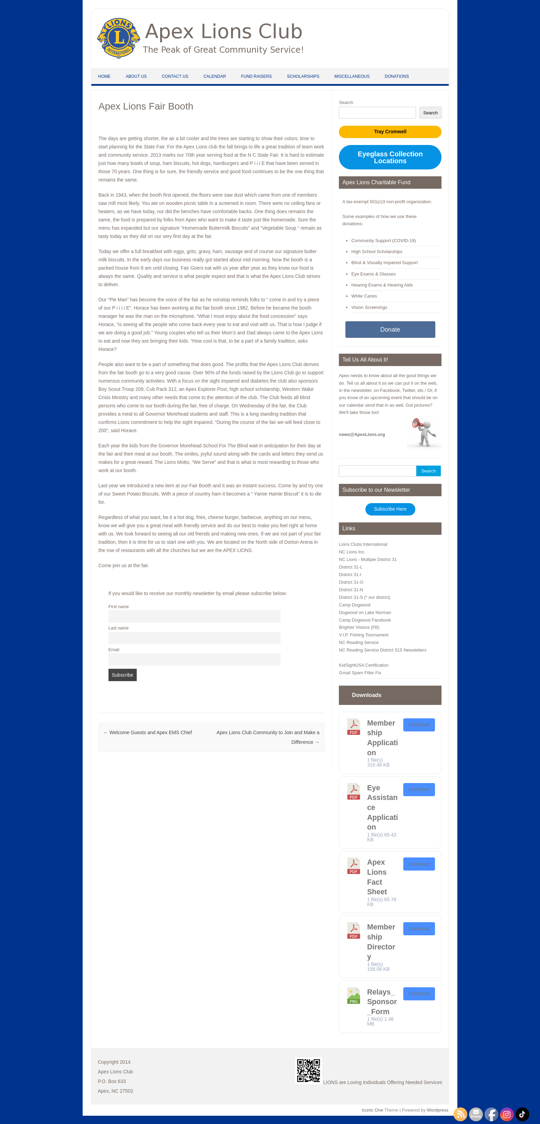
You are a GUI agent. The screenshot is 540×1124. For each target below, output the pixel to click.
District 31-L (350, 567)
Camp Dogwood (354, 604)
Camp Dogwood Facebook (365, 620)
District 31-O (351, 582)
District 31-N (351, 589)
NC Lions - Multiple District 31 (368, 559)
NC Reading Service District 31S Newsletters (382, 650)
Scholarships (303, 76)
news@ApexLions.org (362, 434)
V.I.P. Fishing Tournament (363, 634)
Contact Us (175, 76)
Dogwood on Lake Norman (365, 612)
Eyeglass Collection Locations (390, 157)
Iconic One (372, 1110)
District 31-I (350, 574)
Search (346, 102)
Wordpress (437, 1110)
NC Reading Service (358, 642)
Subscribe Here (390, 509)
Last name (118, 628)
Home (104, 76)
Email (114, 649)
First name (118, 606)
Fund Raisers (256, 76)
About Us (136, 76)
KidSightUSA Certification (363, 665)
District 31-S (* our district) (364, 597)
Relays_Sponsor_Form (382, 1002)
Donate (390, 329)
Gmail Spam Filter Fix (360, 672)
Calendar (215, 76)
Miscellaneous (352, 76)
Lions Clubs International (363, 544)
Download (419, 724)
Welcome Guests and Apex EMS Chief (147, 732)
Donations (397, 76)
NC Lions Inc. (352, 551)
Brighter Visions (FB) (359, 627)
